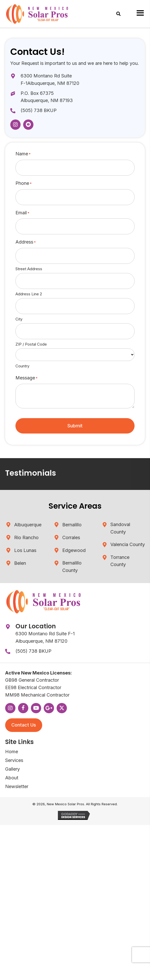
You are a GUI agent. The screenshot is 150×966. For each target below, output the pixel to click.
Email (22, 213)
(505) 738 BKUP (39, 110)
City (18, 319)
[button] (15, 124)
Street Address (28, 268)
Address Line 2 (28, 293)
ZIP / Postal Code (31, 344)
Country (22, 366)
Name (23, 154)
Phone (23, 183)
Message (26, 378)
